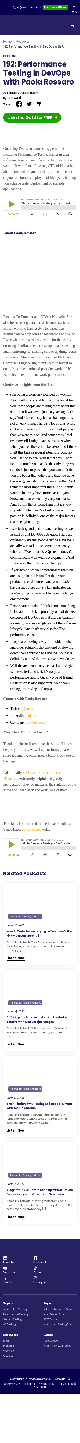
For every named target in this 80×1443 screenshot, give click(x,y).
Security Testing (12, 1410)
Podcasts (22, 41)
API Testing (9, 1415)
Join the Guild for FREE (30, 117)
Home (7, 41)
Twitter (8, 1373)
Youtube (9, 1363)
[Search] (74, 7)
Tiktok (37, 1363)
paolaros (31, 764)
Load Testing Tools (54, 1405)
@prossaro (30, 758)
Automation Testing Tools (58, 1415)
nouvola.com (35, 771)
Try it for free (31, 902)
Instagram (40, 1373)
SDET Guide (50, 1410)
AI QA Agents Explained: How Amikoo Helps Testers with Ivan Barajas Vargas (37, 1092)
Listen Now (16, 1030)
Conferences (51, 1431)
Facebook (40, 1353)
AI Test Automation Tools (57, 1400)
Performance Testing (15, 1405)
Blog (6, 1431)
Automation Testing (15, 1400)
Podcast (9, 56)
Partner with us (55, 7)
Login (73, 12)
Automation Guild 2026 (57, 1436)
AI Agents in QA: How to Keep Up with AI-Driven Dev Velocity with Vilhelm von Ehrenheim (40, 1264)
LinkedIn (8, 1353)
